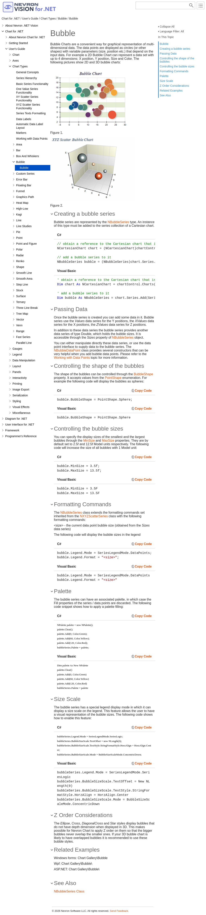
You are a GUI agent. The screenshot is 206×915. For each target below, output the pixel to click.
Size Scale (166, 80)
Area (19, 144)
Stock (19, 290)
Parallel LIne (24, 342)
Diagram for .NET (16, 418)
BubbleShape (143, 374)
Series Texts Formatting (31, 113)
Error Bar (22, 179)
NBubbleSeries (118, 222)
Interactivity (19, 377)
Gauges (17, 348)
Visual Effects (20, 407)
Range (20, 331)
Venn (19, 325)
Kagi (19, 214)
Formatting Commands (174, 71)
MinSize (89, 440)
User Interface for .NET (19, 424)
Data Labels (23, 119)
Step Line (22, 284)
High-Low (22, 208)
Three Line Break (27, 307)
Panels (16, 372)
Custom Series (25, 173)
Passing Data (168, 53)
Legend (17, 354)
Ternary (21, 302)
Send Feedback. (119, 910)
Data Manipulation (23, 360)
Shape (20, 267)
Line (18, 220)
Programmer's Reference (21, 436)
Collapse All (167, 26)
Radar (20, 255)
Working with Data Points (31, 138)
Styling (16, 401)
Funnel (20, 191)
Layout (16, 366)
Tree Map (22, 313)
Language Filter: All (172, 31)
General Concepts (27, 72)
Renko (20, 261)
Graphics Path (25, 197)
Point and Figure (26, 243)
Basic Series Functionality (32, 84)
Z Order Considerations (174, 85)
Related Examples (171, 90)
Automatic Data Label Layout (29, 126)
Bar (18, 150)
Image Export (20, 389)
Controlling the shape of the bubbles (177, 60)
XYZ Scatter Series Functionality (28, 106)
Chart (15, 54)
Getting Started (18, 43)
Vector (20, 319)
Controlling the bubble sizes (177, 66)
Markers (21, 132)
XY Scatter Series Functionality (27, 98)
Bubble (164, 43)
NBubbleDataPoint (67, 350)
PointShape (113, 377)
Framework (12, 430)
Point (19, 237)
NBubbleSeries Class (69, 891)
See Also (165, 95)
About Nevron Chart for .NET (27, 37)
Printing (17, 383)
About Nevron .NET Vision (21, 25)
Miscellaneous (21, 412)
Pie (18, 232)
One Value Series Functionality (27, 90)
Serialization (20, 395)
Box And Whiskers (27, 156)
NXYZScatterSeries (94, 516)
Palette (164, 76)
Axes (15, 60)
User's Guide (17, 48)
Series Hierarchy (26, 78)
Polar (19, 249)
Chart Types (20, 66)
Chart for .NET (14, 31)
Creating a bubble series (175, 48)
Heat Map (22, 202)
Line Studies (24, 226)
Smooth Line (24, 272)
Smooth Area (24, 278)
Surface (21, 296)
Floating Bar (23, 185)
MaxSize (108, 440)
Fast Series (23, 337)
